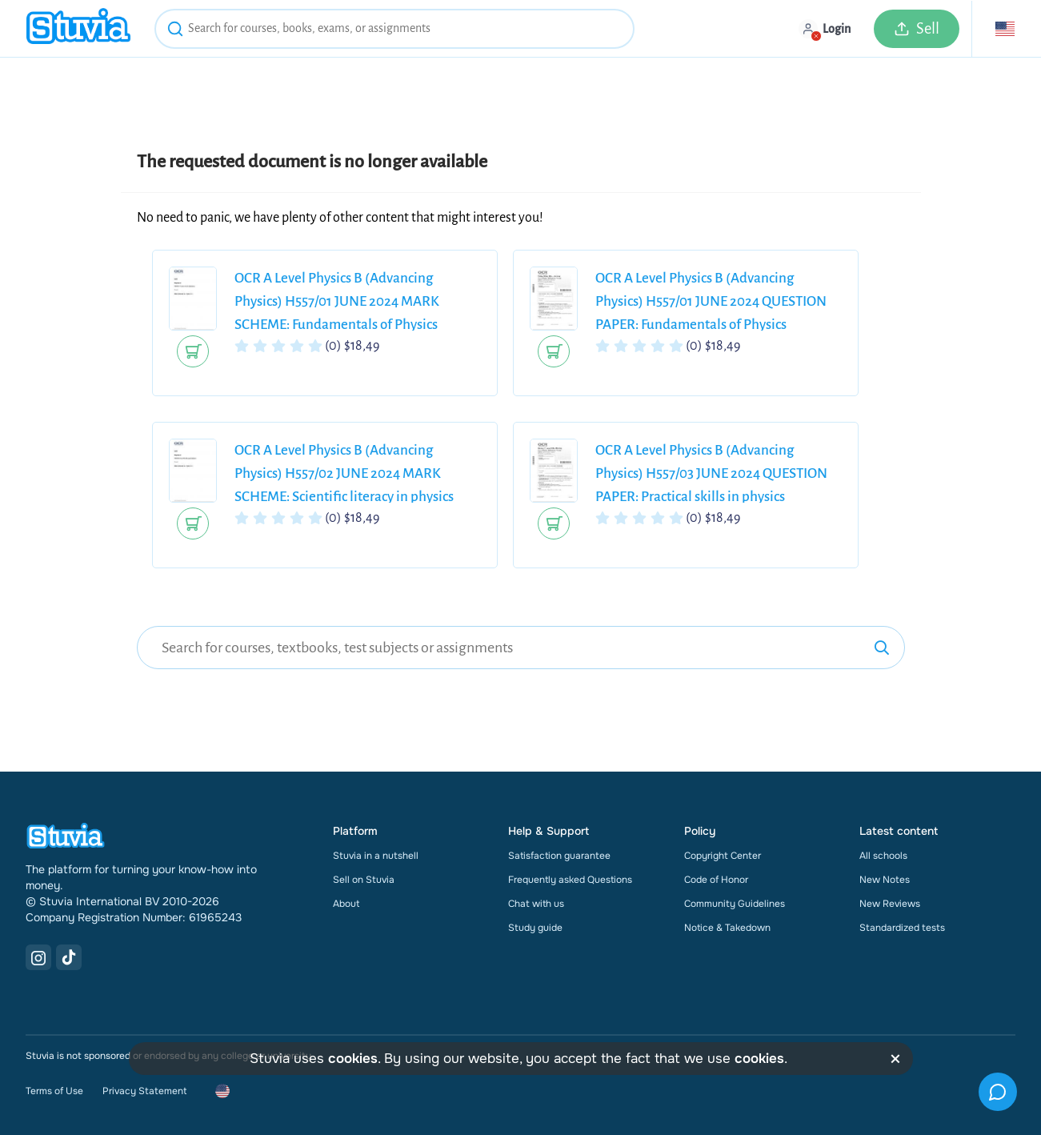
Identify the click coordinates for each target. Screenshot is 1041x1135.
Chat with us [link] (536, 903)
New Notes (884, 879)
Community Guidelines (734, 903)
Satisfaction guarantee (559, 855)
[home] (78, 28)
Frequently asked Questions (570, 879)
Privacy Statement (144, 1091)
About (346, 903)
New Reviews (889, 903)
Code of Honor (716, 879)
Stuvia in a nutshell (375, 855)
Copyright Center (722, 855)
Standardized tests (902, 927)
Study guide (535, 927)
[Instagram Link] (38, 957)
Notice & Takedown (727, 927)
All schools (883, 855)
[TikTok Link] (69, 957)
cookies (353, 1058)
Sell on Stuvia (363, 879)
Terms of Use (54, 1091)
